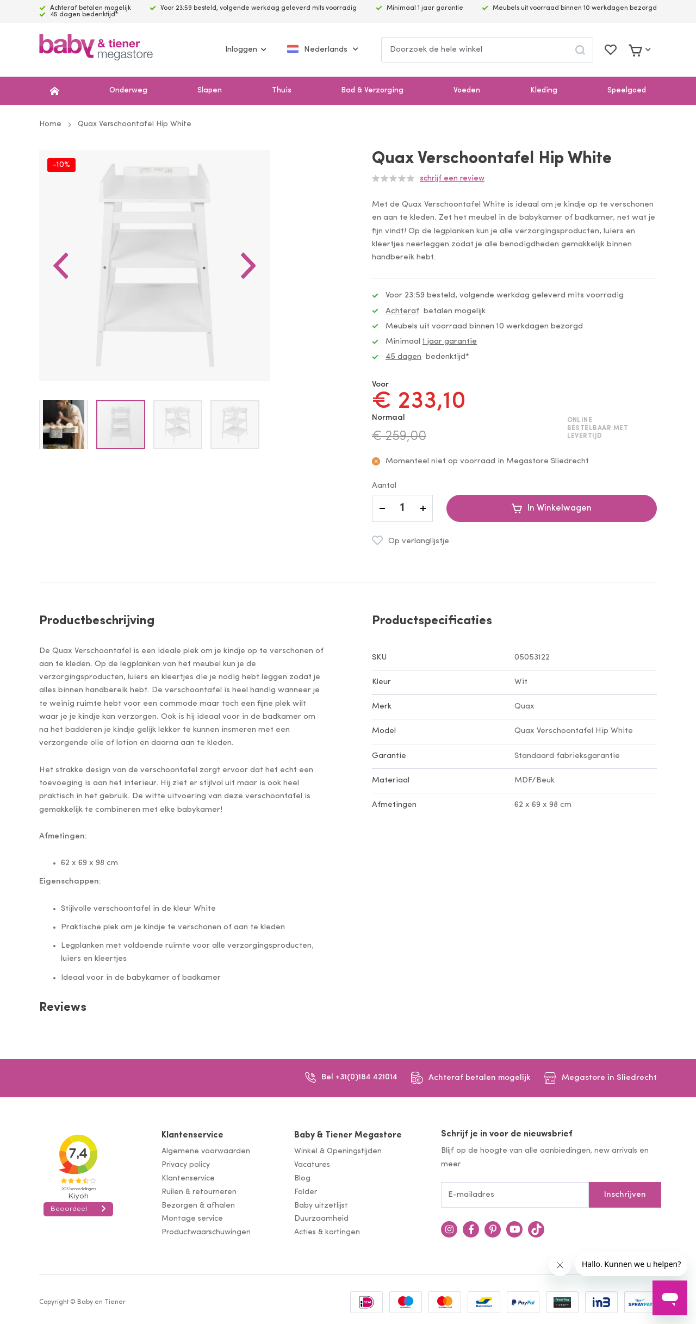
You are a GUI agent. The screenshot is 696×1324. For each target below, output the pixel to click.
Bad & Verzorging (372, 90)
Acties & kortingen (327, 1232)
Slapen (209, 90)
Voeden (466, 90)
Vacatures (312, 1165)
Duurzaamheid (321, 1219)
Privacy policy (185, 1165)
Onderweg (128, 90)
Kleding (543, 90)
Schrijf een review (452, 179)
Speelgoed (626, 90)
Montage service (192, 1219)
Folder (305, 1192)
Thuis (281, 90)
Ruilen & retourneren (199, 1192)
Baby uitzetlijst (321, 1206)
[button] (61, 292)
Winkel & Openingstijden (338, 1151)
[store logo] (96, 50)
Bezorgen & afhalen (198, 1206)
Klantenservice (192, 1135)
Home (50, 124)
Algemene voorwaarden (205, 1151)
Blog (302, 1178)
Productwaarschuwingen (206, 1232)
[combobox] (487, 50)
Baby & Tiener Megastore (348, 1135)
